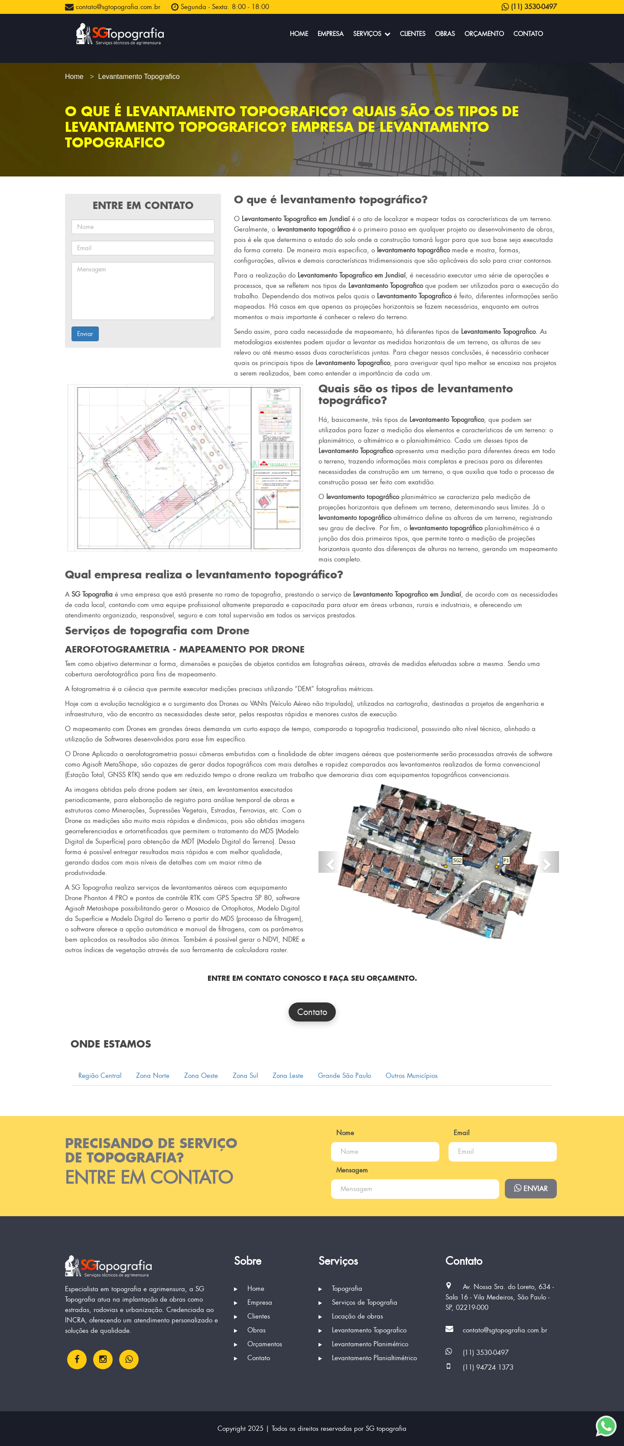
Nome (345, 1133)
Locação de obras (350, 1316)
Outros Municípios (412, 1075)
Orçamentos (258, 1344)
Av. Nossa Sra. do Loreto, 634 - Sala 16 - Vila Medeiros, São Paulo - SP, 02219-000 (499, 1297)
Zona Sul (245, 1075)
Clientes (413, 34)
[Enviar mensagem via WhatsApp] (606, 1426)
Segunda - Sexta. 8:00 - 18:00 (220, 7)
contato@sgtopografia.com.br (112, 7)
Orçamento (484, 34)
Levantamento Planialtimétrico (367, 1358)
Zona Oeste (201, 1075)
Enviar (85, 334)
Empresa (331, 34)
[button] (329, 862)
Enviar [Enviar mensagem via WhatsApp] (531, 1188)
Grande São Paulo (344, 1075)
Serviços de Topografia (357, 1302)
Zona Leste (288, 1075)
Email (461, 1133)
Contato (528, 34)
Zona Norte (152, 1075)
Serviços (371, 34)
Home (299, 34)
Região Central (99, 1075)
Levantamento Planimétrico (363, 1344)
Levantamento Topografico (362, 1330)
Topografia (340, 1288)
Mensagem (352, 1170)
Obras (445, 34)
